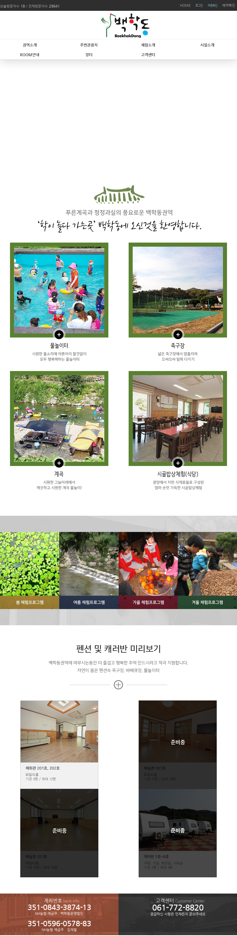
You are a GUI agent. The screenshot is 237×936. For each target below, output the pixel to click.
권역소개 (30, 45)
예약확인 (228, 5)
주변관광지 (89, 45)
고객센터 (148, 54)
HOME (185, 5)
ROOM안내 (29, 54)
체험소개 (148, 45)
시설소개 (207, 45)
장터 (88, 54)
